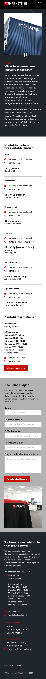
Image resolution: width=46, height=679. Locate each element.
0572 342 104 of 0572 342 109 (21, 242)
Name (8, 407)
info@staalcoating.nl (18, 357)
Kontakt (10, 626)
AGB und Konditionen (12, 665)
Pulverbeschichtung (16, 642)
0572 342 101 (14, 271)
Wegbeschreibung (15, 368)
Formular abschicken (16, 479)
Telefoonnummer (13, 442)
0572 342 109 (14, 163)
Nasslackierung (14, 645)
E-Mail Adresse (13, 431)
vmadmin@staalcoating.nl (20, 267)
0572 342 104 (14, 189)
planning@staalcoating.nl (20, 159)
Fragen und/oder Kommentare (21, 454)
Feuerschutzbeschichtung (19, 648)
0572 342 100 (14, 297)
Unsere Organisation (17, 629)
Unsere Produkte (15, 632)
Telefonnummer (13, 419)
